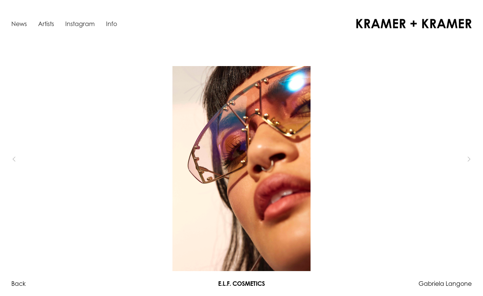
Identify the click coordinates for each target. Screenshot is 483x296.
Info (111, 24)
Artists (46, 24)
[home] (414, 23)
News (19, 24)
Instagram (80, 24)
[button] (26, 159)
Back (18, 283)
